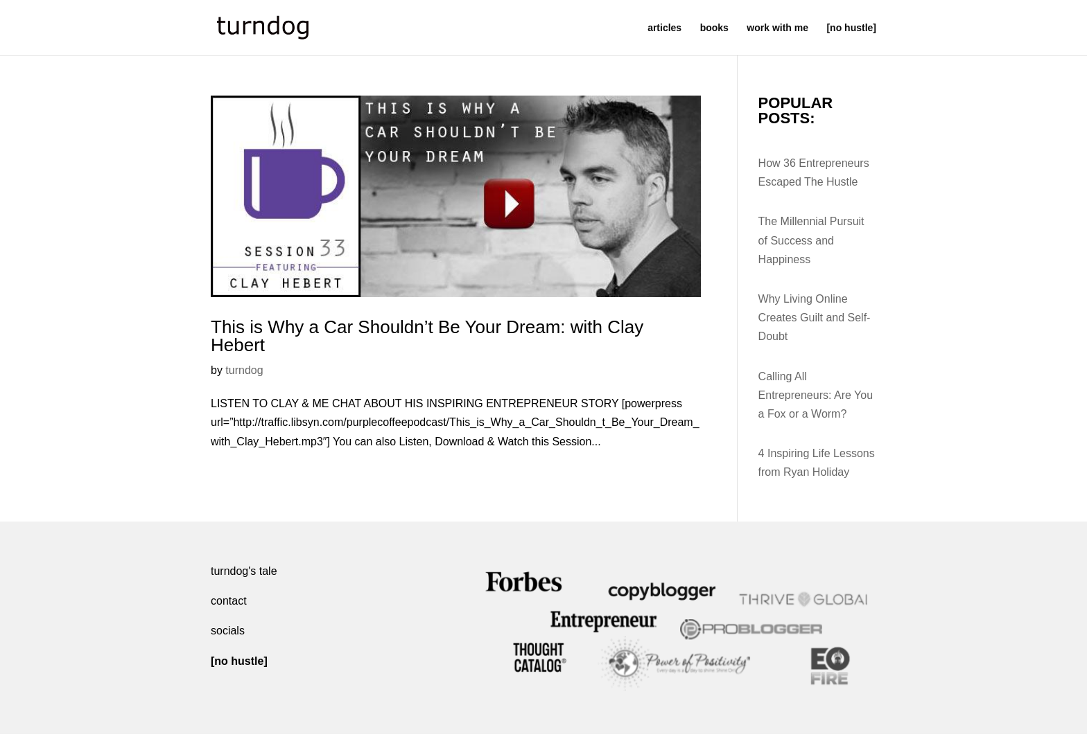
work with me (777, 28)
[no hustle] (851, 28)
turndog (244, 370)
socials (228, 630)
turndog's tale (244, 571)
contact (229, 601)
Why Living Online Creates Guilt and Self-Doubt (814, 317)
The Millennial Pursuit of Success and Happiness (811, 240)
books (714, 28)
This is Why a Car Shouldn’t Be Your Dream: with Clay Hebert (427, 336)
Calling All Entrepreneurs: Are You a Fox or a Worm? (815, 395)
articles (664, 28)
